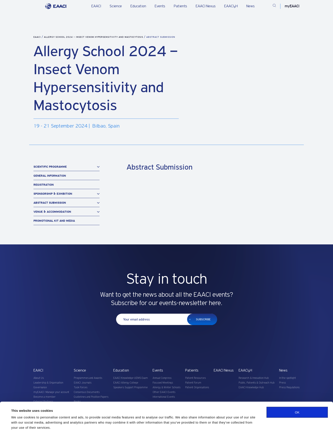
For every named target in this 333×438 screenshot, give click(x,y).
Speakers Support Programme (130, 387)
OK (297, 402)
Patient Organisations (197, 387)
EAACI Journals (82, 382)
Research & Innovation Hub (254, 378)
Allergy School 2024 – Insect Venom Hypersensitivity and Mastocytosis (94, 37)
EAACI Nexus (206, 6)
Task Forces (80, 387)
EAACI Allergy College (125, 382)
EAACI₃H (231, 6)
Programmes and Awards (88, 378)
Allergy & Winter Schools (166, 387)
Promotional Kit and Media (54, 221)
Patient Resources (195, 378)
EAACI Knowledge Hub (251, 387)
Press (282, 382)
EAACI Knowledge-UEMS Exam (130, 378)
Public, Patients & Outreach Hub (256, 382)
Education (138, 6)
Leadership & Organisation (48, 382)
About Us (38, 378)
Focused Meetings (163, 382)
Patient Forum (193, 382)
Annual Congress (162, 378)
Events (160, 6)
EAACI (96, 6)
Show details (21, 429)
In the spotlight (287, 378)
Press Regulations (289, 387)
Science (116, 6)
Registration (43, 185)
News (250, 6)
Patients (180, 6)
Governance (40, 387)
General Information (49, 176)
